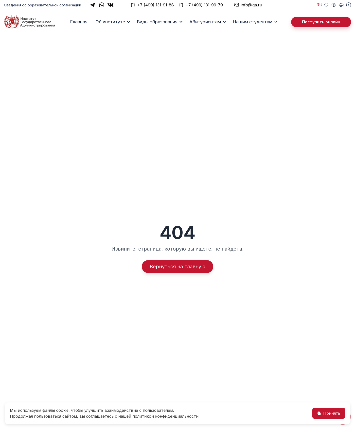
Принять (328, 413)
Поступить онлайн (321, 21)
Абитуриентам (205, 21)
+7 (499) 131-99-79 (201, 5)
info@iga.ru (248, 5)
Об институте (110, 21)
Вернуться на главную (177, 267)
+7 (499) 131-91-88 (152, 5)
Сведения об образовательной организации (42, 5)
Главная (79, 21)
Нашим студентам (252, 21)
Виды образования (157, 21)
